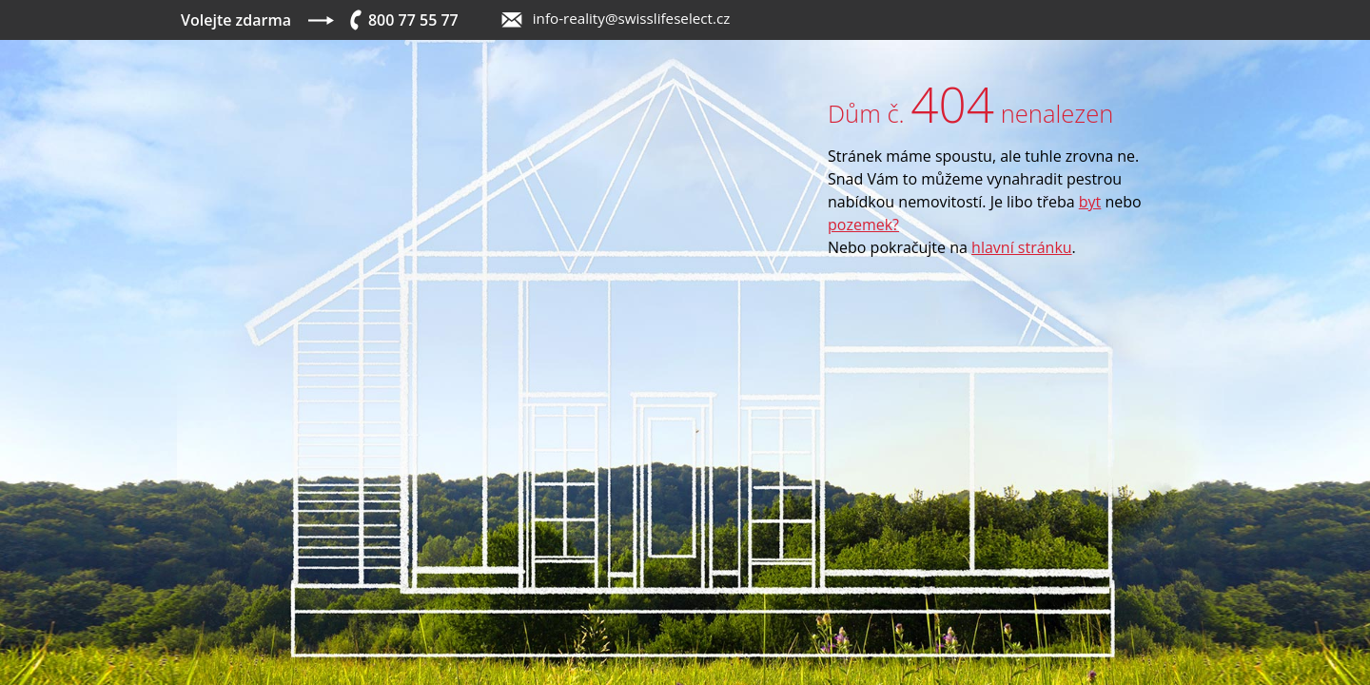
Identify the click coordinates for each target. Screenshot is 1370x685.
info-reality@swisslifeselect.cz (632, 18)
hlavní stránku (1021, 247)
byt (1090, 201)
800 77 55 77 (413, 20)
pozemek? (863, 224)
